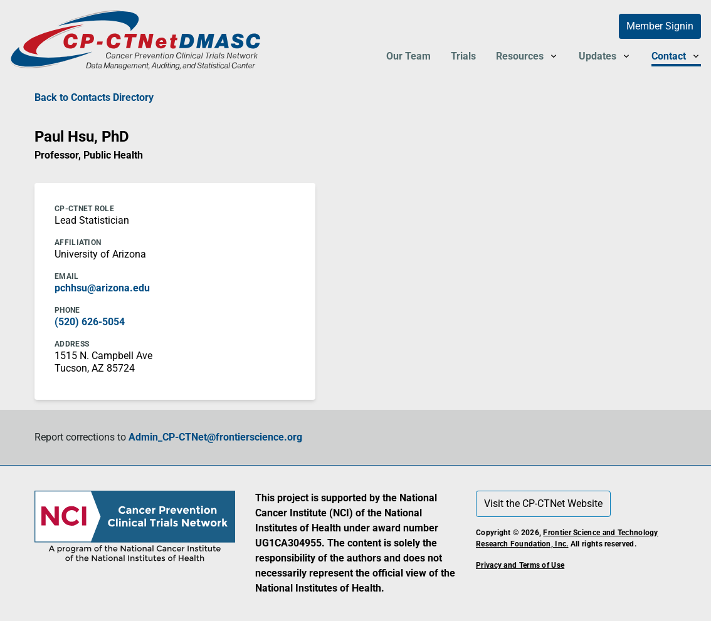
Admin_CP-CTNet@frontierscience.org (215, 437)
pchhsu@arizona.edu (102, 288)
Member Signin (659, 26)
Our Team (408, 56)
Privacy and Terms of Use (520, 565)
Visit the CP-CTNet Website (543, 503)
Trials (463, 56)
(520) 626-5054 (90, 322)
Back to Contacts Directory (94, 97)
